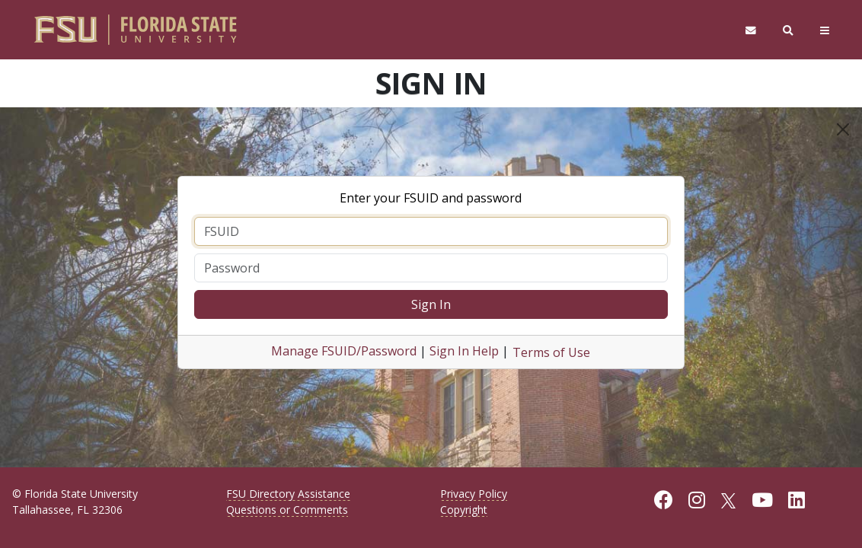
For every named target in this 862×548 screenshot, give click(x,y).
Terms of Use (551, 352)
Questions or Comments (287, 509)
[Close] (843, 129)
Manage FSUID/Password (344, 350)
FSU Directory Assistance (288, 493)
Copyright (463, 509)
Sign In (431, 304)
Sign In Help (464, 350)
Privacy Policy (473, 493)
